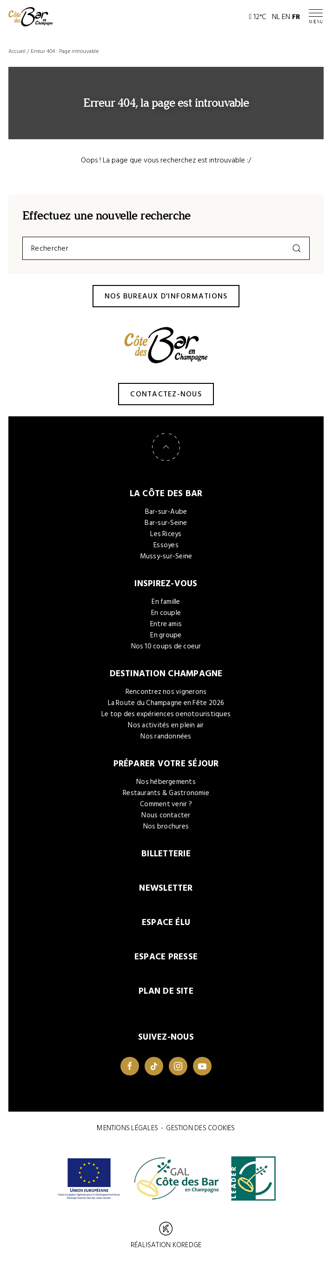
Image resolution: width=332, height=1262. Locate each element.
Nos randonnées (165, 736)
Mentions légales (127, 1128)
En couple (166, 613)
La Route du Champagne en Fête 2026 (166, 703)
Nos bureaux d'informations (166, 296)
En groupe (165, 635)
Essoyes (166, 545)
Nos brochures (166, 826)
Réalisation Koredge (166, 1236)
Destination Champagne (166, 673)
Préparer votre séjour (166, 763)
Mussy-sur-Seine (166, 556)
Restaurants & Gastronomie (166, 793)
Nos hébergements (166, 782)
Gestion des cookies (200, 1128)
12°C (257, 17)
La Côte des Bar (166, 493)
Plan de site (166, 991)
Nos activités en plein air (166, 725)
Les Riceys (165, 534)
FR (296, 17)
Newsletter (166, 888)
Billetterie (166, 853)
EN (286, 17)
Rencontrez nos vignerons (166, 692)
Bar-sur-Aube (166, 512)
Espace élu (166, 922)
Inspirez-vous (165, 583)
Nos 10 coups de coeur (166, 646)
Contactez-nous (166, 394)
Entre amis (166, 624)
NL (276, 17)
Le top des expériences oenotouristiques (166, 714)
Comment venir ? (166, 804)
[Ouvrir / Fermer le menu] (316, 16)
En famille (166, 602)
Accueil (17, 51)
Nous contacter (165, 815)
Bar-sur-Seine (166, 523)
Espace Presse (166, 956)
